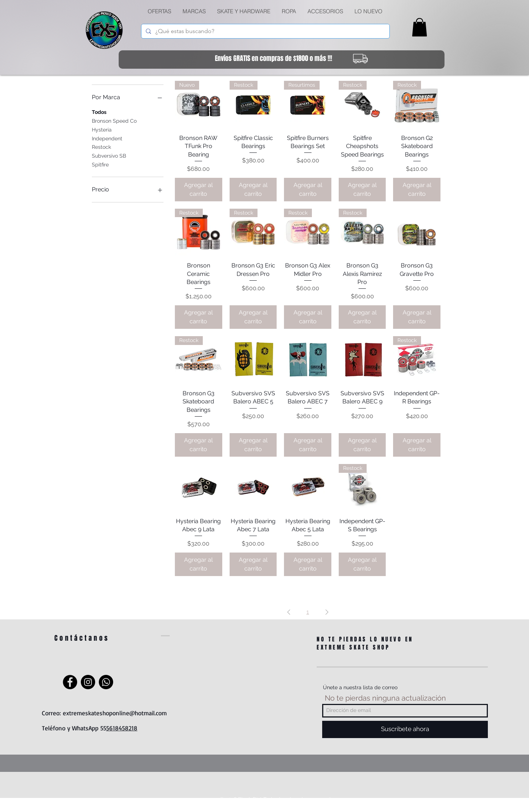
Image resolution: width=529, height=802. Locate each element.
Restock (101, 146)
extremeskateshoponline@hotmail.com (115, 713)
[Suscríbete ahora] (405, 729)
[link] (419, 27)
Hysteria (102, 129)
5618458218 (121, 728)
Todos (99, 111)
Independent (107, 137)
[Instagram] (88, 682)
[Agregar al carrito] (198, 189)
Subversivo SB (109, 155)
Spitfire (100, 164)
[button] (243, 11)
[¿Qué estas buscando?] (264, 31)
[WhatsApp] (106, 682)
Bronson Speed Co (114, 120)
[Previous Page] (288, 612)
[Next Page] (327, 612)
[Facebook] (70, 682)
